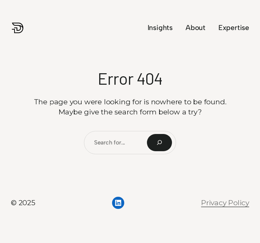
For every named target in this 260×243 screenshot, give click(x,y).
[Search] (159, 142)
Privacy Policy (225, 202)
